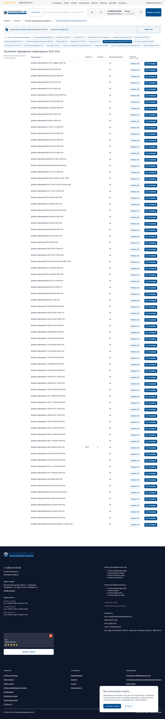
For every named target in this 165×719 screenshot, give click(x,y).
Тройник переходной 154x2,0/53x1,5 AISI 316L (48, 415)
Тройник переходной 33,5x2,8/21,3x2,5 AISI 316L (49, 95)
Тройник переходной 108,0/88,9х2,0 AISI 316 (47, 332)
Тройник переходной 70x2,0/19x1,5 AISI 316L (47, 255)
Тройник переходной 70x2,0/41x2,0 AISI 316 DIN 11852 (51, 261)
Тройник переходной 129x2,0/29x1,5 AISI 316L (48, 370)
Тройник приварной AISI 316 (14, 41)
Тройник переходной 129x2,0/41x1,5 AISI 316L (48, 377)
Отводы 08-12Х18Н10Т (63, 37)
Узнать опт (148, 29)
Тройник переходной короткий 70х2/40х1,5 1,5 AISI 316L (52, 524)
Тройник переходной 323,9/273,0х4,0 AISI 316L (48, 485)
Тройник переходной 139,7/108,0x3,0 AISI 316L (48, 396)
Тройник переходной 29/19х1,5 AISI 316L (46, 88)
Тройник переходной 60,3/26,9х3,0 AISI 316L (47, 216)
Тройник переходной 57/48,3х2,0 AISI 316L (46, 197)
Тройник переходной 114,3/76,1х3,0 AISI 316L (48, 357)
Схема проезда (9, 591)
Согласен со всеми (112, 706)
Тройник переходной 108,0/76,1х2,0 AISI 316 (47, 325)
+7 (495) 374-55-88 (114, 11)
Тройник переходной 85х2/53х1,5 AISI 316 (46, 287)
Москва (127, 11)
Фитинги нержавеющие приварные (17, 37)
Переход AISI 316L (95, 41)
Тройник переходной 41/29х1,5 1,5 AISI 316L (47, 127)
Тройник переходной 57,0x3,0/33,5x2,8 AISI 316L (49, 210)
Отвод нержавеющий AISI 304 (43, 37)
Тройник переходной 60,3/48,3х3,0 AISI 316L (47, 229)
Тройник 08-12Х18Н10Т (142, 37)
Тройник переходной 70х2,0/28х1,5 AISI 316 (47, 249)
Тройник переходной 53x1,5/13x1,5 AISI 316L (47, 191)
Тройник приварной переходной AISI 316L (117, 41)
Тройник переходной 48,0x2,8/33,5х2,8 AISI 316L (49, 165)
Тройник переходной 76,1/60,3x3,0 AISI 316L (47, 274)
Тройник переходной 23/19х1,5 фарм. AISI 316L (48, 63)
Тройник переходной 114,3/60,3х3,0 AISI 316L (48, 351)
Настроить (128, 706)
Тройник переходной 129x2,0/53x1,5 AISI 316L (48, 383)
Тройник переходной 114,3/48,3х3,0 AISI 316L (48, 345)
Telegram (15, 575)
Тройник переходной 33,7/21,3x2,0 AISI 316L (47, 101)
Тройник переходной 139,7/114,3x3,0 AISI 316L (48, 402)
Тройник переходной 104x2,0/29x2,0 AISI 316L (48, 319)
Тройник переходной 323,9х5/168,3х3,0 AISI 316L (49, 492)
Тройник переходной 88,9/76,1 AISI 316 (45, 300)
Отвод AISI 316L (79, 37)
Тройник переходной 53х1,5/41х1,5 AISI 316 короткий (51, 184)
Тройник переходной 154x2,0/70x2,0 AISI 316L (48, 421)
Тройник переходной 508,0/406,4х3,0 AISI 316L (48, 517)
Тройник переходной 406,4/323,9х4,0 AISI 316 (48, 511)
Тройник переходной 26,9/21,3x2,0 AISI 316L (47, 76)
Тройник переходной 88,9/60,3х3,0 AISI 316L (47, 293)
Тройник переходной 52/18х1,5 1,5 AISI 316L (47, 172)
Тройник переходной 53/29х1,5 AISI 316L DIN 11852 (50, 178)
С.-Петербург (129, 13)
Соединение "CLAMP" (101, 45)
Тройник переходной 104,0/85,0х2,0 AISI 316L (48, 306)
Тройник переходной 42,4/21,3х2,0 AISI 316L (47, 140)
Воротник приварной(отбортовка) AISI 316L (125, 45)
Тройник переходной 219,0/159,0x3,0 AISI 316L (48, 453)
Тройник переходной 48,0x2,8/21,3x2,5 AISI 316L (49, 159)
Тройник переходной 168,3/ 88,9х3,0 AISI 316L (48, 447)
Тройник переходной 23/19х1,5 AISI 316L (46, 69)
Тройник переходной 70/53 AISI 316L (44, 242)
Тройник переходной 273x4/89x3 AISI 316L (46, 479)
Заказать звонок (153, 12)
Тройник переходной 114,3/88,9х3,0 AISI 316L (48, 364)
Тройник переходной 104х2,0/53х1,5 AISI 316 (47, 313)
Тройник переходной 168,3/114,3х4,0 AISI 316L (48, 441)
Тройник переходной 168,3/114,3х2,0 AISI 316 (48, 428)
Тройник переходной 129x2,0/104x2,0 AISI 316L (48, 389)
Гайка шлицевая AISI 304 (151, 45)
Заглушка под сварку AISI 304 (144, 41)
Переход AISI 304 (61, 41)
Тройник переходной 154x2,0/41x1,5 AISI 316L (48, 409)
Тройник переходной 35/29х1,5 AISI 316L (46, 114)
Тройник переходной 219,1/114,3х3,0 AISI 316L (48, 466)
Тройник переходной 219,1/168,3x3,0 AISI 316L (48, 473)
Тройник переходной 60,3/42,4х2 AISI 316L (46, 223)
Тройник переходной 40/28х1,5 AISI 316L (46, 120)
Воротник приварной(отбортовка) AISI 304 (77, 45)
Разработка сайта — (148, 712)
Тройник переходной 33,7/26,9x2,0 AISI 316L (47, 108)
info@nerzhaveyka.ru (153, 3)
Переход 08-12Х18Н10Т (78, 41)
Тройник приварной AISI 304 (122, 37)
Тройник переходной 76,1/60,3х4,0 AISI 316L (47, 268)
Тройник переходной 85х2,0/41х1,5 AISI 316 (47, 281)
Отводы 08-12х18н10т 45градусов (99, 37)
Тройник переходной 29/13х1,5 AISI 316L (46, 82)
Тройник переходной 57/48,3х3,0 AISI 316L (46, 204)
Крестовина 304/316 (53, 45)
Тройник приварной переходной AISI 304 (39, 41)
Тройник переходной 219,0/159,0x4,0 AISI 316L (48, 460)
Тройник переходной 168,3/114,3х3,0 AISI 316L (48, 434)
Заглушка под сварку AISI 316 (34, 45)
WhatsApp (7, 575)
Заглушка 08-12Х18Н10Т (13, 45)
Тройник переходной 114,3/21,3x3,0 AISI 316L (48, 338)
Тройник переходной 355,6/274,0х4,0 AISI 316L (48, 505)
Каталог (35, 12)
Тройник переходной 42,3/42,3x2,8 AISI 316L (47, 133)
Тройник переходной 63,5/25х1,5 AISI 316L (46, 236)
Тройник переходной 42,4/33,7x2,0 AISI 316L (47, 152)
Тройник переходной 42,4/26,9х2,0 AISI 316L (47, 146)
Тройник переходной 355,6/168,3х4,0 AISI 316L (48, 498)
